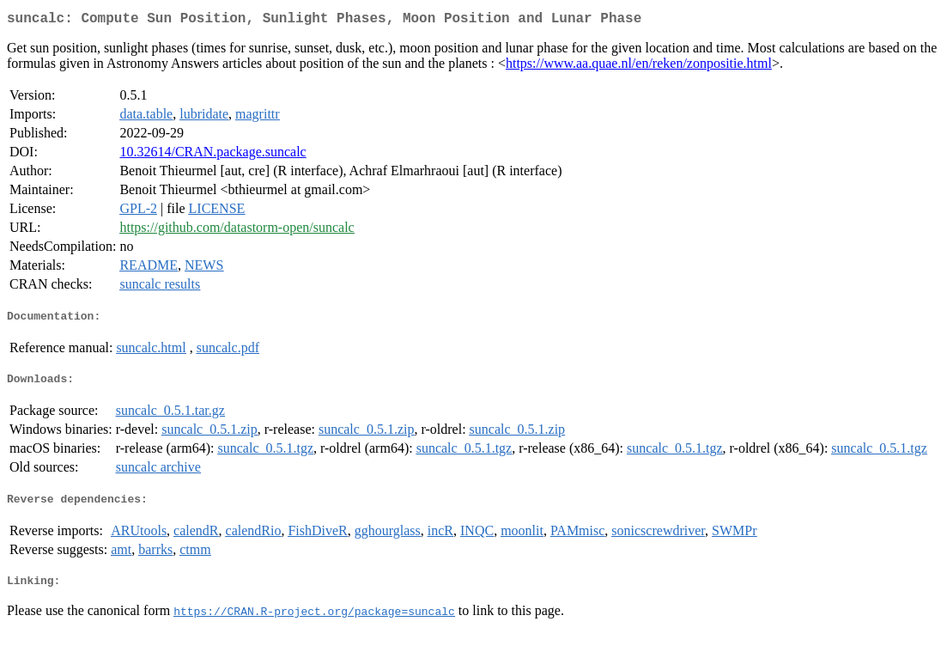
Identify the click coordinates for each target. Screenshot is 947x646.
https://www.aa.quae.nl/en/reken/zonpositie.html (639, 66)
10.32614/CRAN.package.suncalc (212, 155)
